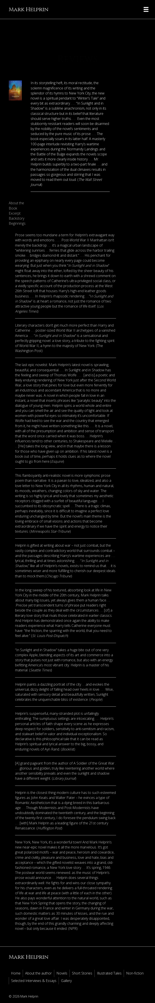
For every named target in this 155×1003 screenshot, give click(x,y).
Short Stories (82, 973)
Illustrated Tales (109, 973)
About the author (38, 973)
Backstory (16, 218)
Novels (61, 973)
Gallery (66, 980)
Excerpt (15, 213)
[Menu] (146, 9)
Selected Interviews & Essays (33, 980)
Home (16, 973)
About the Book (16, 205)
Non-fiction (135, 973)
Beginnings (17, 223)
